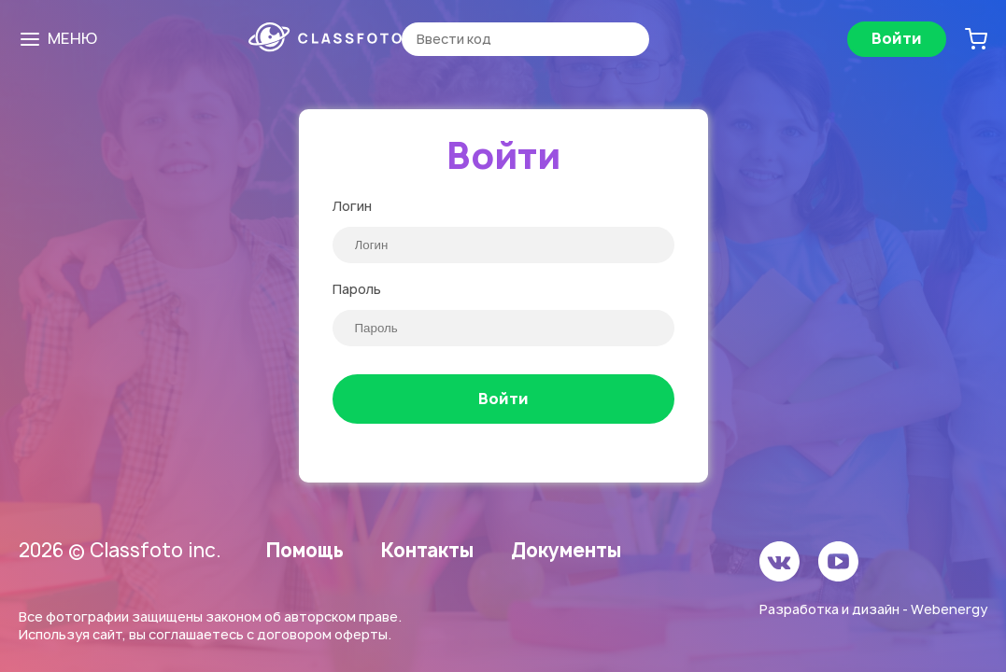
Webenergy (949, 609)
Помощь (305, 550)
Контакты (427, 550)
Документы (566, 550)
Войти (896, 38)
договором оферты (322, 634)
